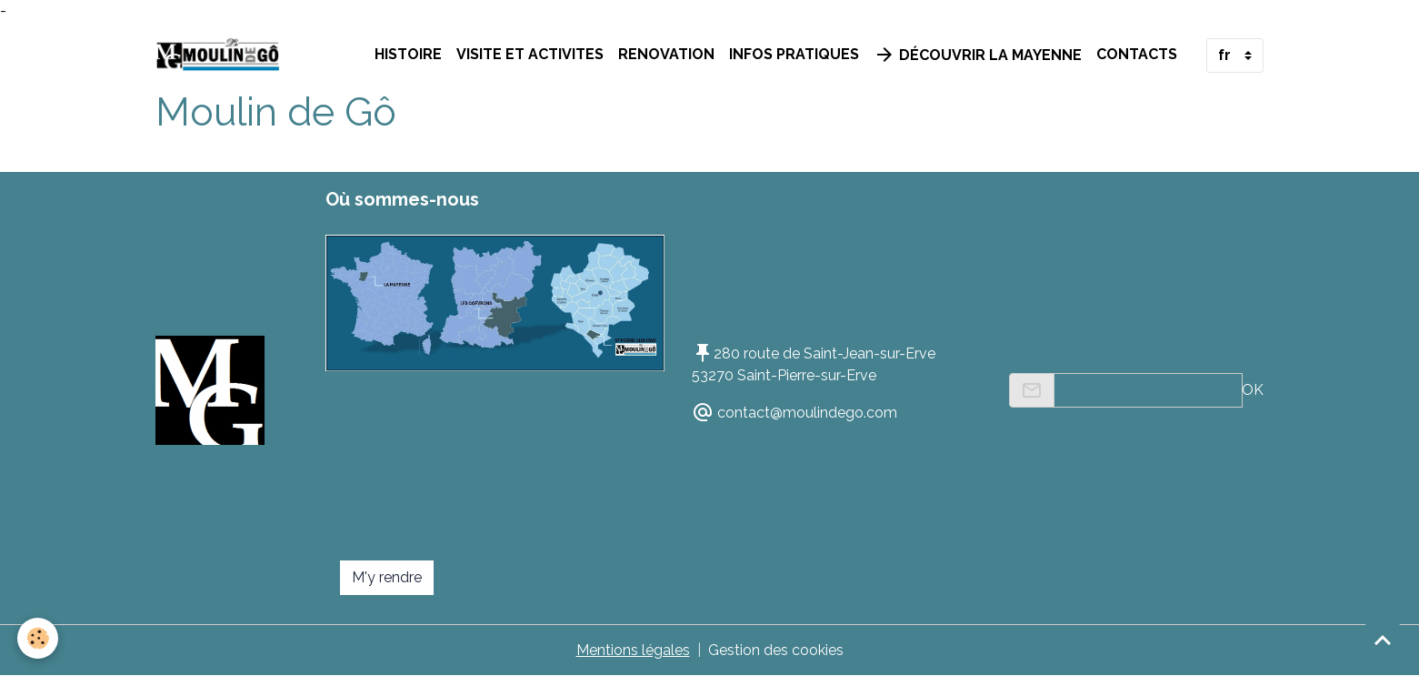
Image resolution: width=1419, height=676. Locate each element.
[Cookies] (38, 638)
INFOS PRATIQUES (794, 54)
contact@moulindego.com (807, 412)
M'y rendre (387, 577)
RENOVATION (666, 54)
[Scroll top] (1382, 639)
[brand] (221, 55)
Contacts (1136, 54)
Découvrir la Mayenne (978, 55)
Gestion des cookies (776, 650)
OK (1253, 390)
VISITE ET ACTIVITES (530, 54)
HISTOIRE (408, 54)
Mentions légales (633, 650)
